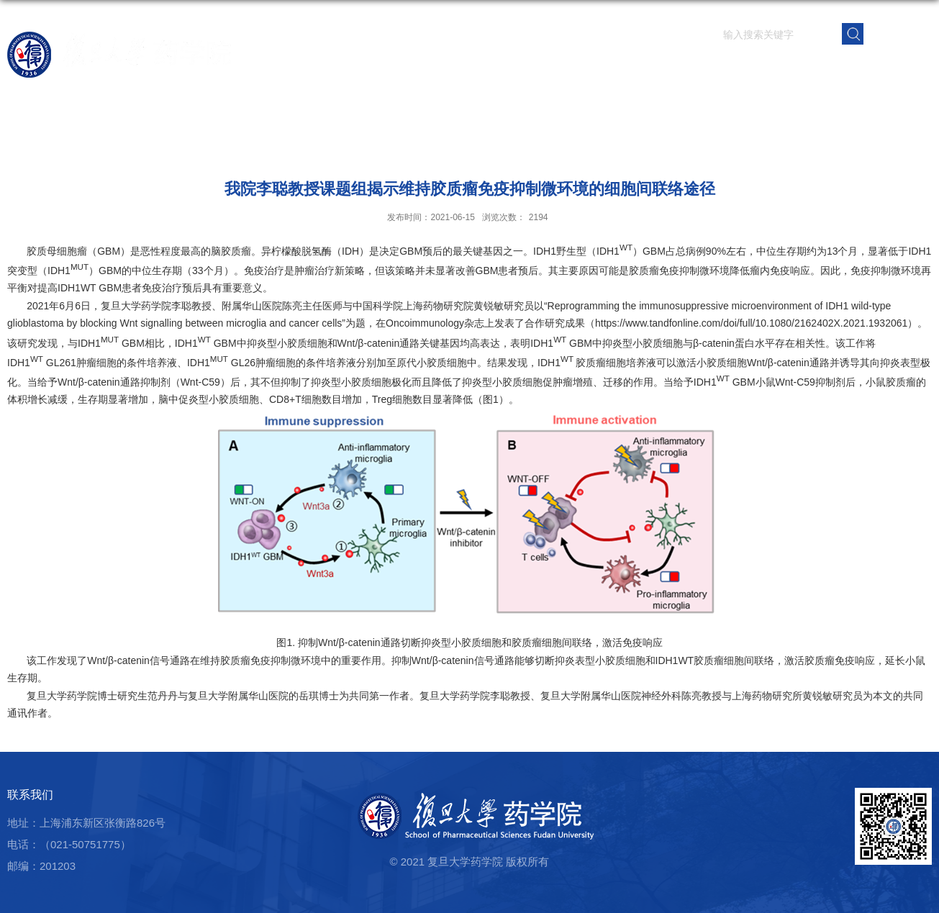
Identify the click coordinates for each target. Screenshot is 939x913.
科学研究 (639, 68)
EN (898, 32)
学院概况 (532, 68)
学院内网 (905, 68)
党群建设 (799, 68)
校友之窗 (852, 68)
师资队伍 (586, 68)
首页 (490, 68)
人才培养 (692, 68)
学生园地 (745, 68)
